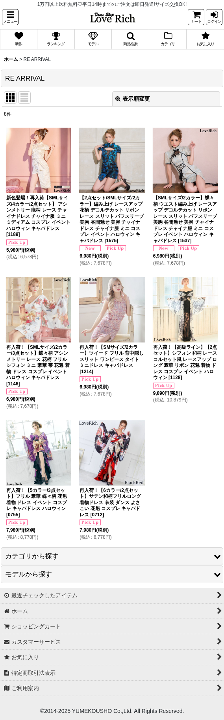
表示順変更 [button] (132, 99)
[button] (10, 17)
